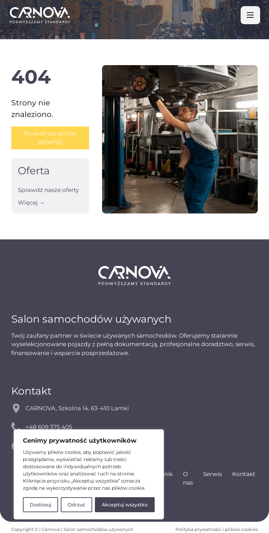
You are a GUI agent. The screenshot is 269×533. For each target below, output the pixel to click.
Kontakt (243, 474)
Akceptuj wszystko (125, 505)
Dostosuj (40, 505)
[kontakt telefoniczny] (134, 427)
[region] (89, 474)
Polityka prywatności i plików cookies (216, 529)
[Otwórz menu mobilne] (250, 15)
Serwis (212, 474)
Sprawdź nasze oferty (48, 190)
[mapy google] (134, 408)
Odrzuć (76, 505)
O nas (188, 478)
